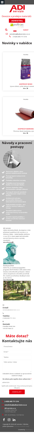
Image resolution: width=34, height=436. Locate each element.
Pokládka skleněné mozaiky (16, 180)
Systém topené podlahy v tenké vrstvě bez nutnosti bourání (15, 218)
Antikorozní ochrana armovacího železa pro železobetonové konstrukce (16, 200)
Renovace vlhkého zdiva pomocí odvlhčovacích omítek (16, 172)
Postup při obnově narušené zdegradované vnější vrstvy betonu (16, 194)
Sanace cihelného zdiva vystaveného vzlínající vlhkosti (17, 188)
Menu (2, 2)
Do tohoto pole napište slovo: (17, 379)
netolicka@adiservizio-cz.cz (20, 34)
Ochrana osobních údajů (21, 426)
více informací (8, 242)
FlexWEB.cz (29, 429)
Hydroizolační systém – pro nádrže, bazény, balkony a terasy (15, 206)
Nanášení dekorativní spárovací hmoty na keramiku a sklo (16, 212)
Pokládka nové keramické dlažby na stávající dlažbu (15, 184)
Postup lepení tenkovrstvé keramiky (15, 177)
